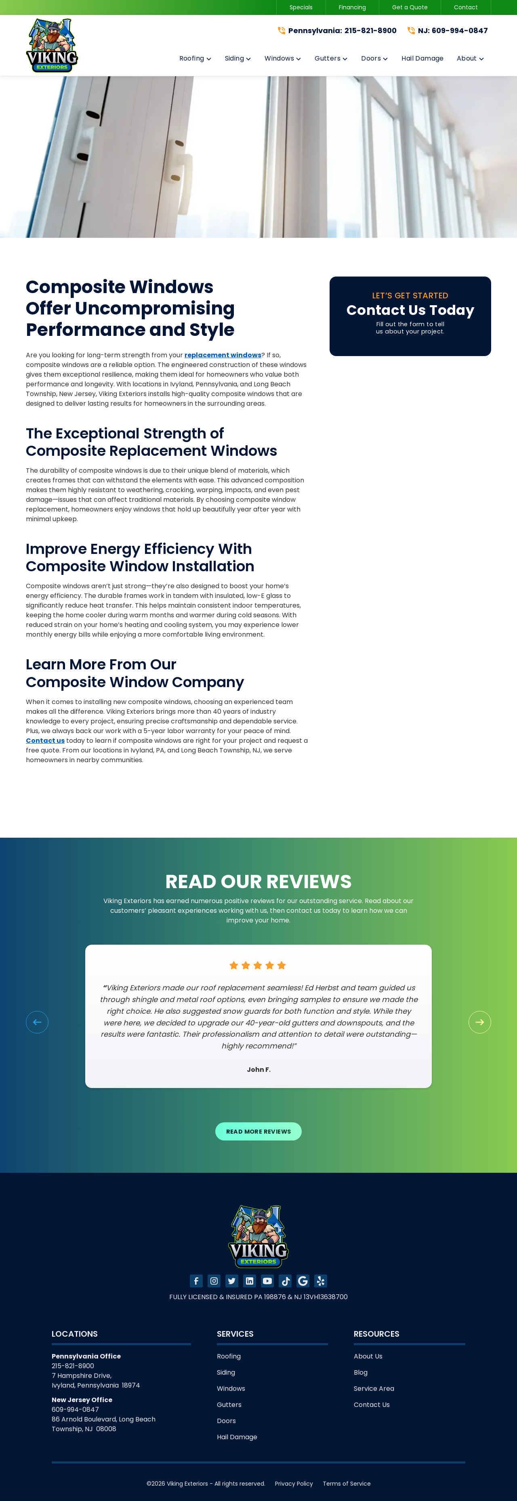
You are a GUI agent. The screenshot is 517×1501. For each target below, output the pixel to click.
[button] (196, 60)
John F (258, 1069)
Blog (361, 1372)
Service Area (374, 1388)
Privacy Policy (294, 1484)
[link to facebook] (196, 1281)
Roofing (229, 1356)
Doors (226, 1421)
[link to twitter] (231, 1281)
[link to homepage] (52, 45)
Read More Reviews (258, 1132)
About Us (368, 1356)
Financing (352, 7)
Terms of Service (347, 1484)
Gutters (229, 1404)
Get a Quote (410, 7)
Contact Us (372, 1404)
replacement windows (223, 355)
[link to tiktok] (285, 1281)
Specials (301, 7)
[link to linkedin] (249, 1281)
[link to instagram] (214, 1281)
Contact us (45, 740)
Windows (231, 1388)
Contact (466, 7)
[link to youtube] (267, 1281)
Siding (226, 1372)
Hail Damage (237, 1437)
